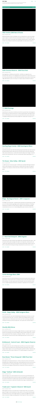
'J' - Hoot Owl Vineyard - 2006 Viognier (14, 237)
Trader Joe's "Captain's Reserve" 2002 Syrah (16, 387)
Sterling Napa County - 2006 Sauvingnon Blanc (17, 146)
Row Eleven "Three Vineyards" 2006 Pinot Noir (17, 357)
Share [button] (3, 80)
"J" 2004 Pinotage (8, 108)
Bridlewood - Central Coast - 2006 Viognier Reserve (18, 342)
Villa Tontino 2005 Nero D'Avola (12, 32)
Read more (34, 80)
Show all (33, 7)
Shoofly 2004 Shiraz (8, 327)
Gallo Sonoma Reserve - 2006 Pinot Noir (15, 70)
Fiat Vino (4, 1)
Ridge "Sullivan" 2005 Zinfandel (12, 372)
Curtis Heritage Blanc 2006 (11, 274)
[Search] (32, 1)
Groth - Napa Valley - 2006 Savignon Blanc (15, 312)
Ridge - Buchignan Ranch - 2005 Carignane (16, 199)
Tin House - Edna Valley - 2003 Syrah (14, 161)
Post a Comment (7, 80)
